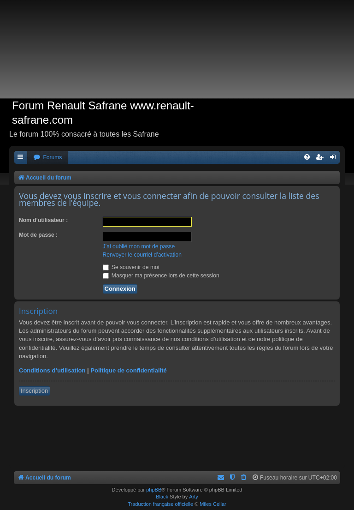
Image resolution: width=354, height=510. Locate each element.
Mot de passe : (38, 235)
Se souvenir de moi (131, 267)
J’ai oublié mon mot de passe (139, 246)
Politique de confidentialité (128, 370)
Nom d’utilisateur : (43, 220)
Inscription (34, 390)
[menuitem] (47, 157)
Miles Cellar (213, 504)
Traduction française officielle (160, 504)
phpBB (153, 489)
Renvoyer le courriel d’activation (142, 255)
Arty (193, 496)
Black (162, 496)
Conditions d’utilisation (52, 370)
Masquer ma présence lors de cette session (161, 275)
